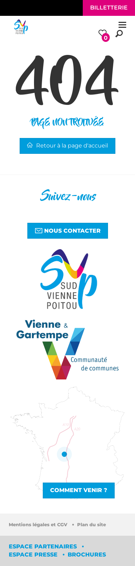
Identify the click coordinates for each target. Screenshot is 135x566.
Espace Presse (34, 554)
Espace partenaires (44, 546)
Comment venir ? (78, 490)
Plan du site (91, 524)
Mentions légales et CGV (39, 524)
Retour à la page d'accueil (67, 145)
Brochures (87, 554)
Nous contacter (68, 230)
